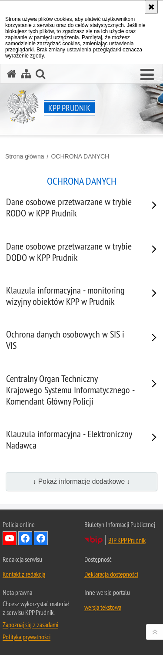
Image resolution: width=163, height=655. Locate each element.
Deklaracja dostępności (111, 574)
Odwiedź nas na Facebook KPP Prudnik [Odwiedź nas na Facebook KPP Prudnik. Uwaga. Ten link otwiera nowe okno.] (41, 538)
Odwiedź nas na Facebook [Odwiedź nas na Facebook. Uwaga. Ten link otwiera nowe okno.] (25, 538)
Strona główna (24, 156)
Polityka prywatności (26, 636)
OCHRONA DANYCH (80, 156)
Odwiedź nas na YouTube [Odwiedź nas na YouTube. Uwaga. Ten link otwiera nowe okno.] (10, 538)
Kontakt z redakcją (24, 574)
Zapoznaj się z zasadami (30, 624)
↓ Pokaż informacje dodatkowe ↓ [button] (81, 481)
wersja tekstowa (102, 607)
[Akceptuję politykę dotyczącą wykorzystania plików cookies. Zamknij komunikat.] (151, 7)
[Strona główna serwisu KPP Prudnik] (12, 73)
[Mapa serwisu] (26, 73)
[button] (147, 75)
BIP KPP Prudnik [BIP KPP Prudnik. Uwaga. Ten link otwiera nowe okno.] (127, 540)
